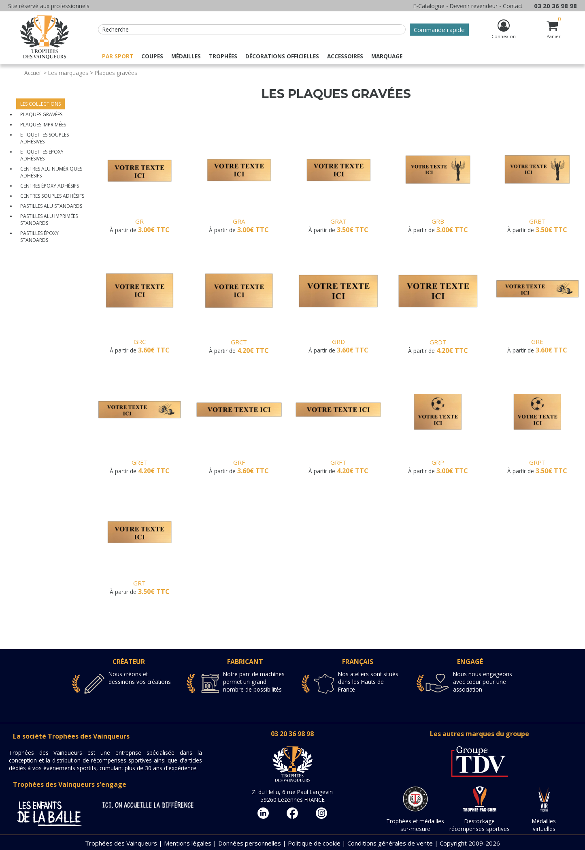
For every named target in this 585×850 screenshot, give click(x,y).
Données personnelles (249, 843)
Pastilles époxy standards (39, 236)
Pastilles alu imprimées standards (49, 219)
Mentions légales (187, 843)
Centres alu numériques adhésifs (51, 172)
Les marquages (68, 73)
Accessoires (345, 56)
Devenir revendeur (474, 6)
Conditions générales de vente (390, 843)
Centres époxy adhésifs (49, 185)
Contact (512, 6)
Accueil (33, 73)
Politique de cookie (314, 843)
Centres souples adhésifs (52, 195)
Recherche (115, 29)
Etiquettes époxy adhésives (42, 155)
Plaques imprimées (43, 124)
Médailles (186, 56)
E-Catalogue (429, 6)
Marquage (386, 56)
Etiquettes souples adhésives (44, 138)
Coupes (152, 56)
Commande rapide (439, 30)
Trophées (223, 56)
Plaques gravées (41, 114)
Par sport (117, 56)
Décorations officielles (282, 56)
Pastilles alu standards (51, 206)
